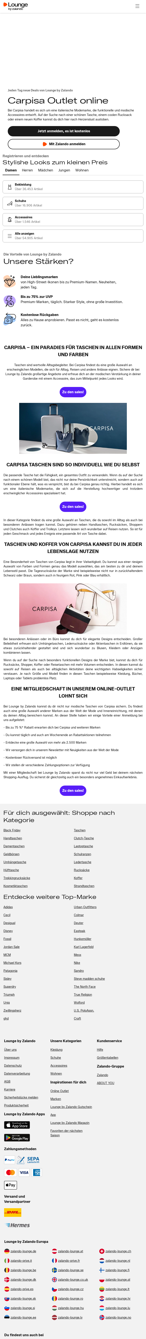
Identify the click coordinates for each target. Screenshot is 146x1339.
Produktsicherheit (16, 1105)
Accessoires (58, 1066)
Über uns (10, 1050)
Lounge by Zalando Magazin (69, 1123)
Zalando (102, 1075)
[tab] (11, 170)
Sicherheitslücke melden (21, 1097)
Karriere (9, 1089)
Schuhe (55, 1058)
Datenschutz (13, 1066)
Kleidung (56, 1050)
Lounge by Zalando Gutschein (71, 1107)
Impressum (11, 1058)
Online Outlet (59, 1091)
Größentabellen (107, 1058)
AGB (7, 1081)
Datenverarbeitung (17, 1074)
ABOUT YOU (105, 1083)
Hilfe (100, 1050)
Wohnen (56, 1074)
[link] (73, 186)
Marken (55, 1099)
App (53, 1115)
